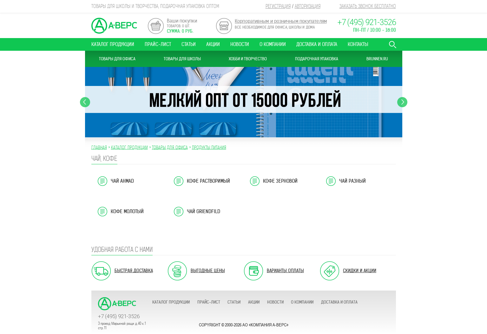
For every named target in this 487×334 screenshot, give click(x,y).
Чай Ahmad (122, 181)
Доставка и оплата (316, 44)
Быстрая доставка (134, 270)
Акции (213, 44)
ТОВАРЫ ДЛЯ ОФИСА (170, 147)
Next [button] (402, 102)
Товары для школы (182, 58)
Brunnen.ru (377, 58)
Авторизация (307, 6)
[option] (243, 102)
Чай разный (352, 181)
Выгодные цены (208, 270)
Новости (239, 44)
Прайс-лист (158, 44)
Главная (99, 147)
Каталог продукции (112, 44)
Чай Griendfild (203, 211)
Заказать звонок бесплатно (367, 6)
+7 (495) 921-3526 (366, 22)
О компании (273, 44)
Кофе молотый (127, 211)
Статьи (188, 44)
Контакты (358, 44)
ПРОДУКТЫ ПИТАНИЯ (209, 147)
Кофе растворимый (208, 181)
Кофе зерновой (280, 181)
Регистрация (278, 6)
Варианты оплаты (285, 270)
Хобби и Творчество (248, 58)
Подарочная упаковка (316, 58)
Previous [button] (85, 102)
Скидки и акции (359, 270)
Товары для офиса (117, 58)
